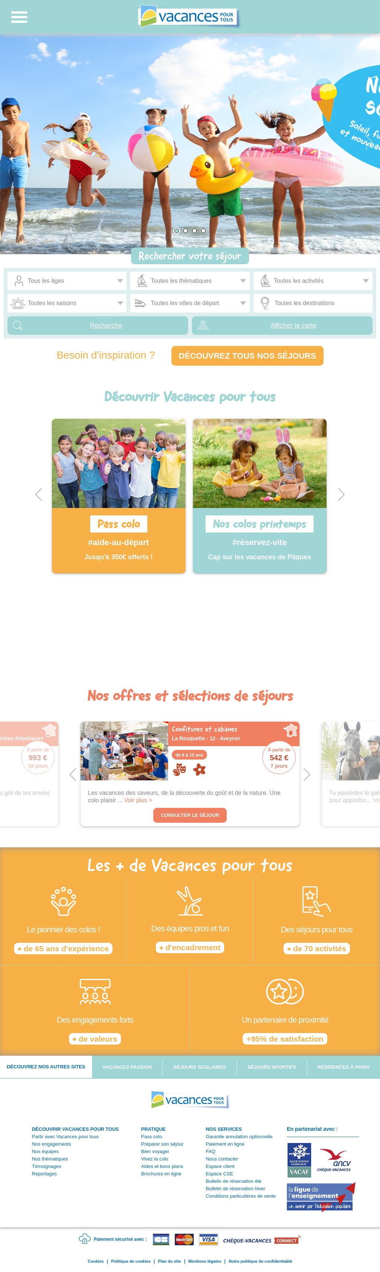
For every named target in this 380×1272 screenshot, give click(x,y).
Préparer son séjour (162, 1144)
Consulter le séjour (190, 815)
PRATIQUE (153, 1129)
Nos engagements (51, 1144)
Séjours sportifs (272, 1067)
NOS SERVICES (224, 1129)
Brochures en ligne (161, 1173)
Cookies (96, 1261)
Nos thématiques (50, 1159)
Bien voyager (155, 1151)
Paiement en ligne (225, 1144)
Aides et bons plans (162, 1166)
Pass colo (151, 1136)
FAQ (210, 1151)
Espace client (220, 1166)
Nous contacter (222, 1159)
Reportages (44, 1173)
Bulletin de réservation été (233, 1181)
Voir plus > (138, 800)
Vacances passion (127, 1067)
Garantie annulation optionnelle (239, 1136)
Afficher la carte (293, 325)
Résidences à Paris (344, 1067)
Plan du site (169, 1261)
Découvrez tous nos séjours (247, 355)
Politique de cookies (130, 1261)
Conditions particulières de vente (241, 1196)
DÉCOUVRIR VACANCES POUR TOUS (75, 1129)
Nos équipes (45, 1151)
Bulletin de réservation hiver (235, 1188)
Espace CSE (219, 1173)
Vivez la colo (154, 1159)
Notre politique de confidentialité (260, 1261)
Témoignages (46, 1166)
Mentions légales (205, 1261)
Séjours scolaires (199, 1067)
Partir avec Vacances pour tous (65, 1136)
